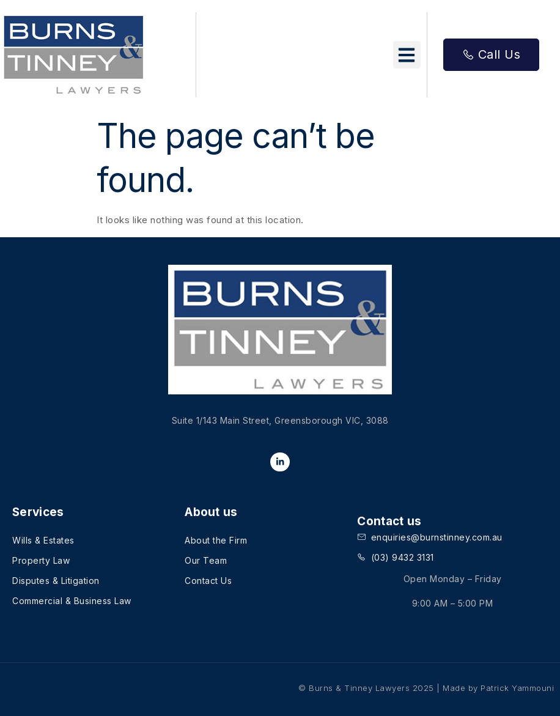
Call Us (491, 54)
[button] (407, 54)
